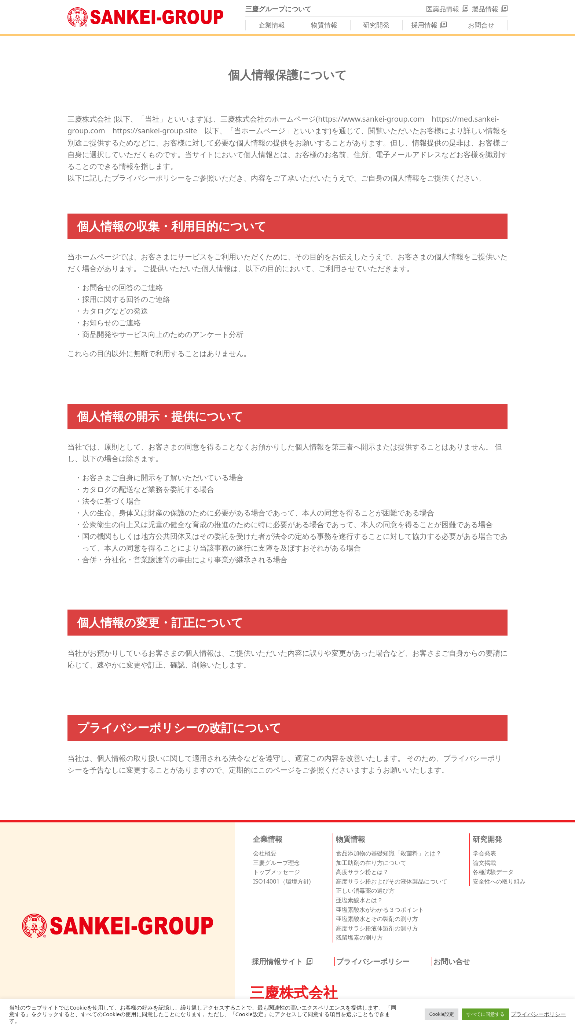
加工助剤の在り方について (371, 863)
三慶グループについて (278, 8)
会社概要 (264, 853)
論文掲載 (484, 863)
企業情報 (272, 25)
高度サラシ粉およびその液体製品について (391, 881)
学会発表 (484, 853)
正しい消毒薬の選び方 (365, 891)
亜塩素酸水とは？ (359, 900)
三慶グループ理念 (276, 863)
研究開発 (376, 25)
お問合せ (481, 25)
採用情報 (424, 25)
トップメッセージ (276, 872)
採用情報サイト (277, 961)
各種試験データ (493, 872)
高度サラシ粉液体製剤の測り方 (377, 928)
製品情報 (485, 8)
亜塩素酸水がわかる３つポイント (380, 910)
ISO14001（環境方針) (282, 881)
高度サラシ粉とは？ (362, 872)
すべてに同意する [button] (485, 1014)
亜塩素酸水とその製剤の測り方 (377, 919)
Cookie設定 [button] (441, 1014)
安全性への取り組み (499, 881)
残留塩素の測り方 (359, 937)
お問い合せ (451, 961)
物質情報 (324, 25)
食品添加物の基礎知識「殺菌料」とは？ (389, 853)
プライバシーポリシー (373, 961)
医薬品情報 (442, 8)
